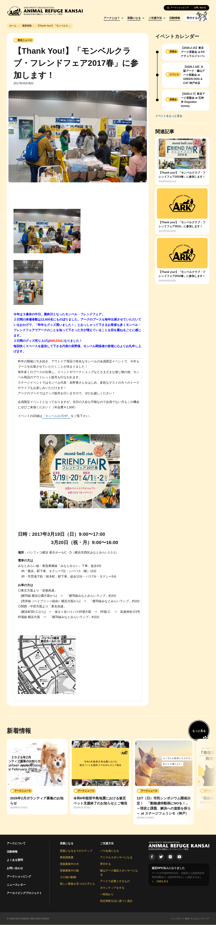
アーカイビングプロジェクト (24, 893)
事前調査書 (66, 857)
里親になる (132, 18)
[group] (37, 777)
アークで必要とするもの (115, 881)
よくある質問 (15, 859)
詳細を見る (162, 881)
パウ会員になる (109, 850)
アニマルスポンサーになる (116, 857)
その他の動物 (68, 877)
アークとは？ (110, 18)
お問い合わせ (15, 868)
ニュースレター (16, 884)
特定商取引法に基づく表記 (116, 901)
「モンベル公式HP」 (56, 416)
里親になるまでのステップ (76, 850)
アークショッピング (19, 876)
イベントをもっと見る (168, 115)
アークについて (16, 843)
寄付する (105, 864)
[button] (198, 781)
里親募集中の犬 (69, 864)
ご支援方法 (153, 18)
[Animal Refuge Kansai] (45, 11)
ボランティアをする (112, 887)
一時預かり (107, 894)
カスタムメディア (199, 918)
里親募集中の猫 (69, 870)
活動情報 (173, 18)
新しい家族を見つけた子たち (77, 883)
